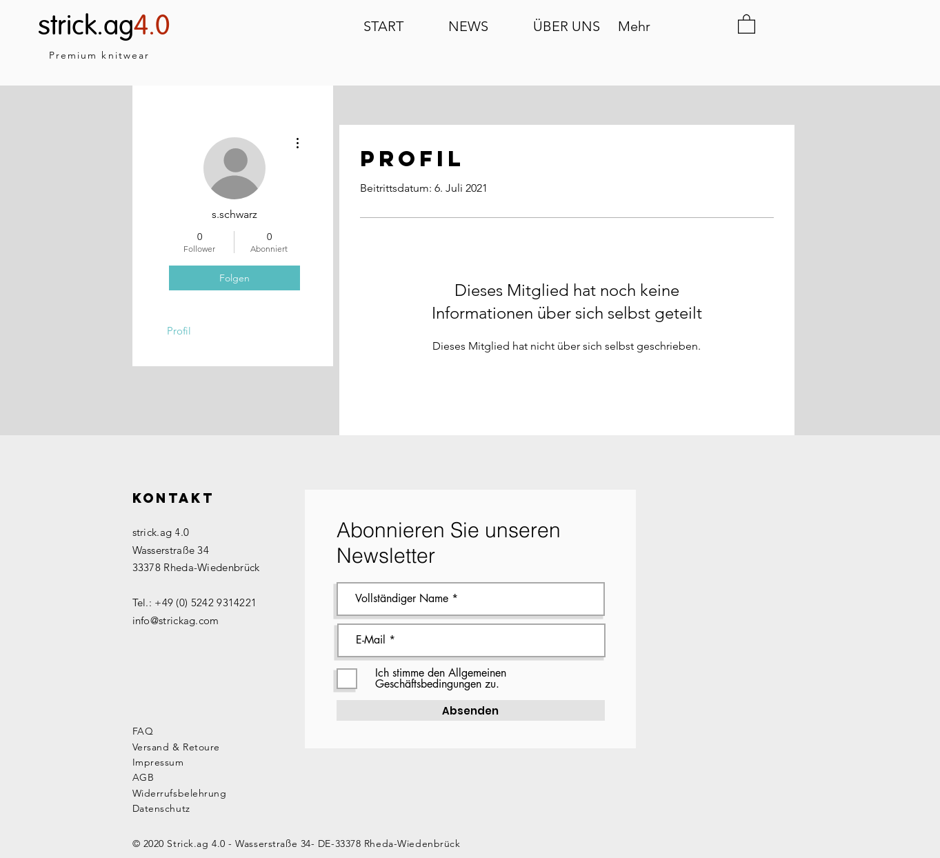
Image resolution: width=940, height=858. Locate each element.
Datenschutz (161, 808)
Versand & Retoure (176, 747)
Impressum (158, 762)
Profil (179, 330)
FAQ (143, 731)
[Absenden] (471, 710)
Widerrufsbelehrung (179, 793)
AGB (143, 777)
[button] (746, 23)
